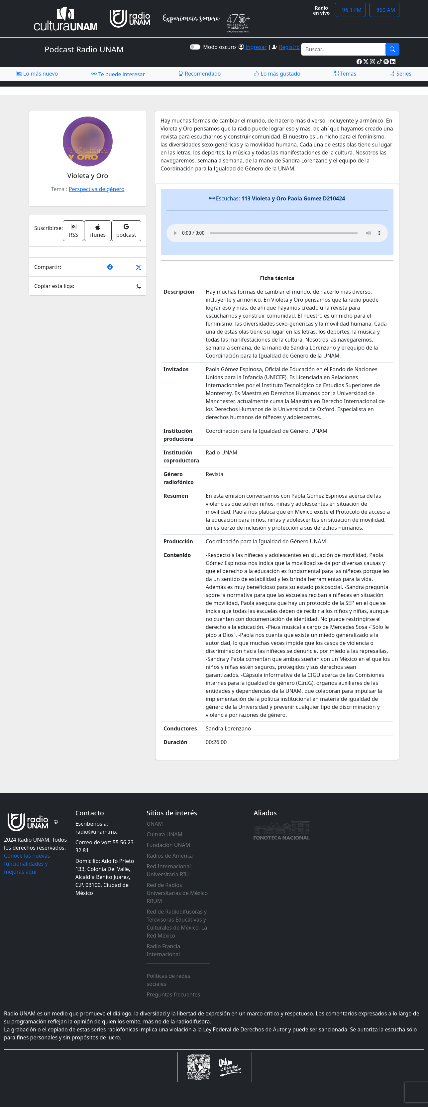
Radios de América (170, 855)
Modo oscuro (221, 47)
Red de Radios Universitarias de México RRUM (177, 893)
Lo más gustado (277, 73)
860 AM (384, 10)
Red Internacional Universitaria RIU (169, 870)
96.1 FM (350, 10)
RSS (73, 230)
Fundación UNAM (168, 845)
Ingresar (256, 47)
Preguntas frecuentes (173, 994)
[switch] (195, 47)
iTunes (98, 231)
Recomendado (199, 73)
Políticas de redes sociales (168, 979)
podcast (126, 230)
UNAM (155, 823)
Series (400, 73)
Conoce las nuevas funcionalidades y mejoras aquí (27, 863)
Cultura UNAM (164, 834)
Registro (289, 47)
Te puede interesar (118, 74)
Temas (345, 73)
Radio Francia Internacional (163, 950)
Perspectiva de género (96, 189)
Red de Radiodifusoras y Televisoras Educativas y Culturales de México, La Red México (177, 923)
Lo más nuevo (37, 73)
